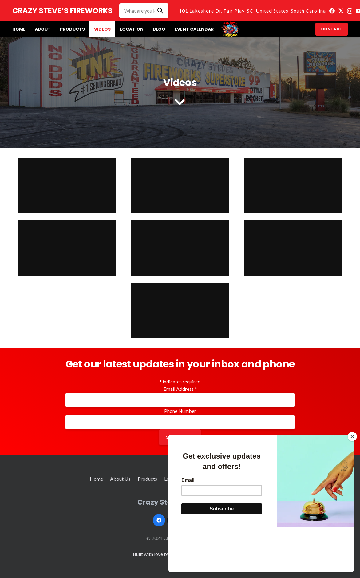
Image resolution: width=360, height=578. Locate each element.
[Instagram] (349, 11)
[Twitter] (341, 11)
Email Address (180, 389)
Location (173, 479)
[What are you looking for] (143, 10)
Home (96, 479)
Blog (195, 479)
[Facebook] (332, 11)
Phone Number (180, 411)
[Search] (160, 10)
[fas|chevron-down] (180, 102)
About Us (120, 479)
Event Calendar (223, 479)
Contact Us (258, 479)
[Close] (352, 481)
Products (147, 479)
